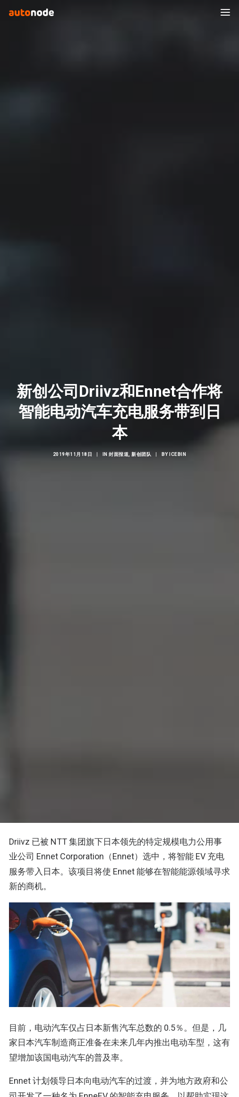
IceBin (177, 443)
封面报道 (118, 443)
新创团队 (141, 443)
